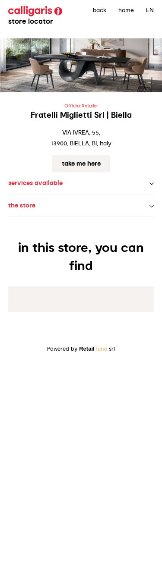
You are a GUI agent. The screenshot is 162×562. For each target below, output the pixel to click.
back (99, 9)
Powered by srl (81, 348)
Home (126, 9)
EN (150, 9)
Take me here (81, 163)
